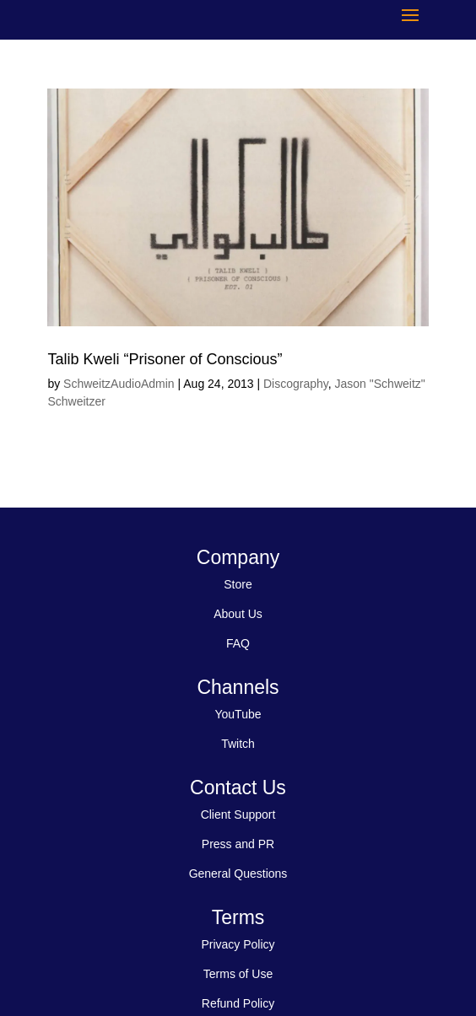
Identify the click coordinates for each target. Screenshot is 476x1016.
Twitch (238, 743)
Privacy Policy (237, 944)
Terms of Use (238, 974)
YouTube (237, 714)
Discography (295, 383)
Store (238, 584)
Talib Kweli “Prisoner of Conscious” (164, 359)
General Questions (238, 873)
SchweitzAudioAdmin (119, 383)
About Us (238, 614)
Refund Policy (238, 1003)
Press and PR (238, 844)
